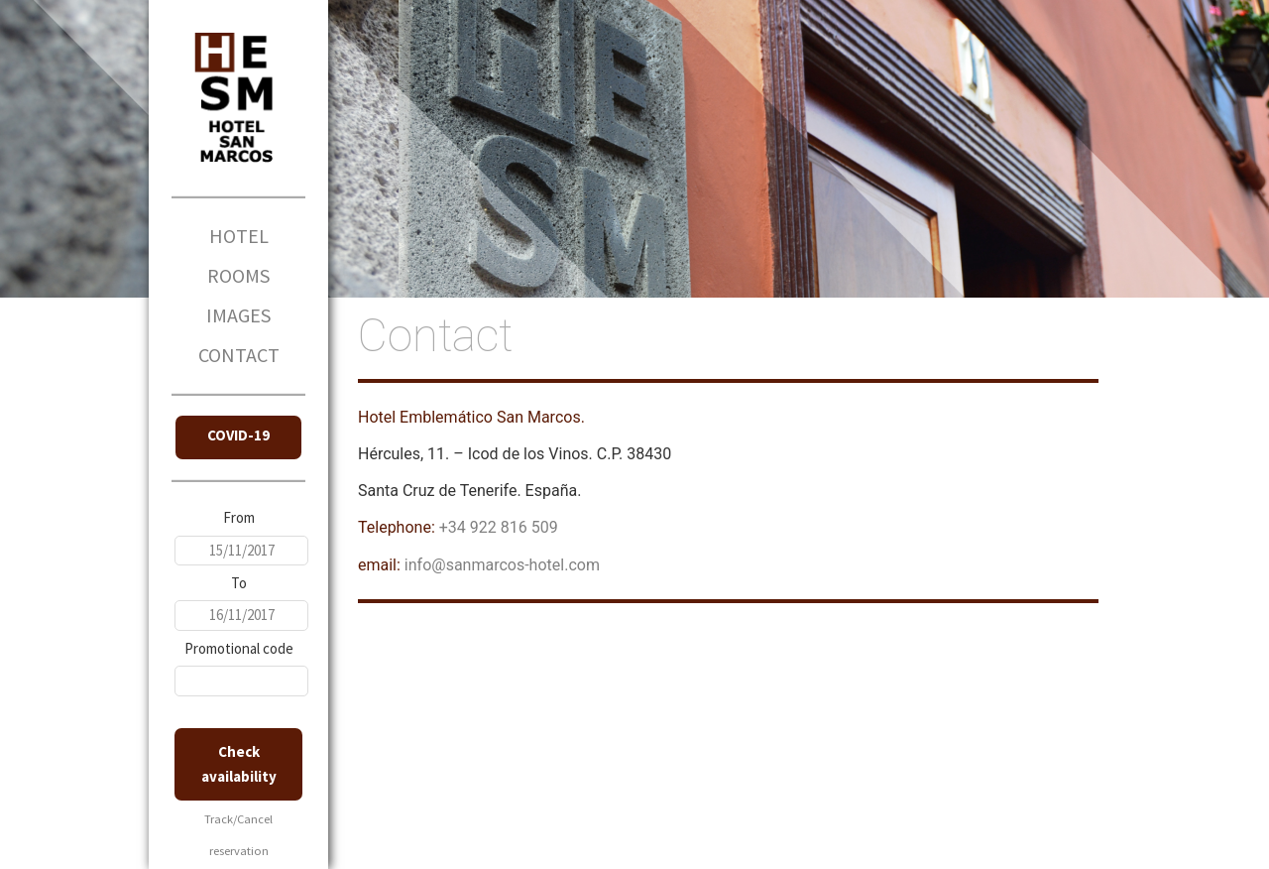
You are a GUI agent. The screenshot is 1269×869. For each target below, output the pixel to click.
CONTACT (239, 354)
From (239, 517)
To (239, 582)
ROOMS (238, 275)
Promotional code (238, 648)
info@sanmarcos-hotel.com (502, 565)
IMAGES (238, 315)
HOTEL (239, 235)
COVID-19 (238, 435)
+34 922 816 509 (498, 527)
